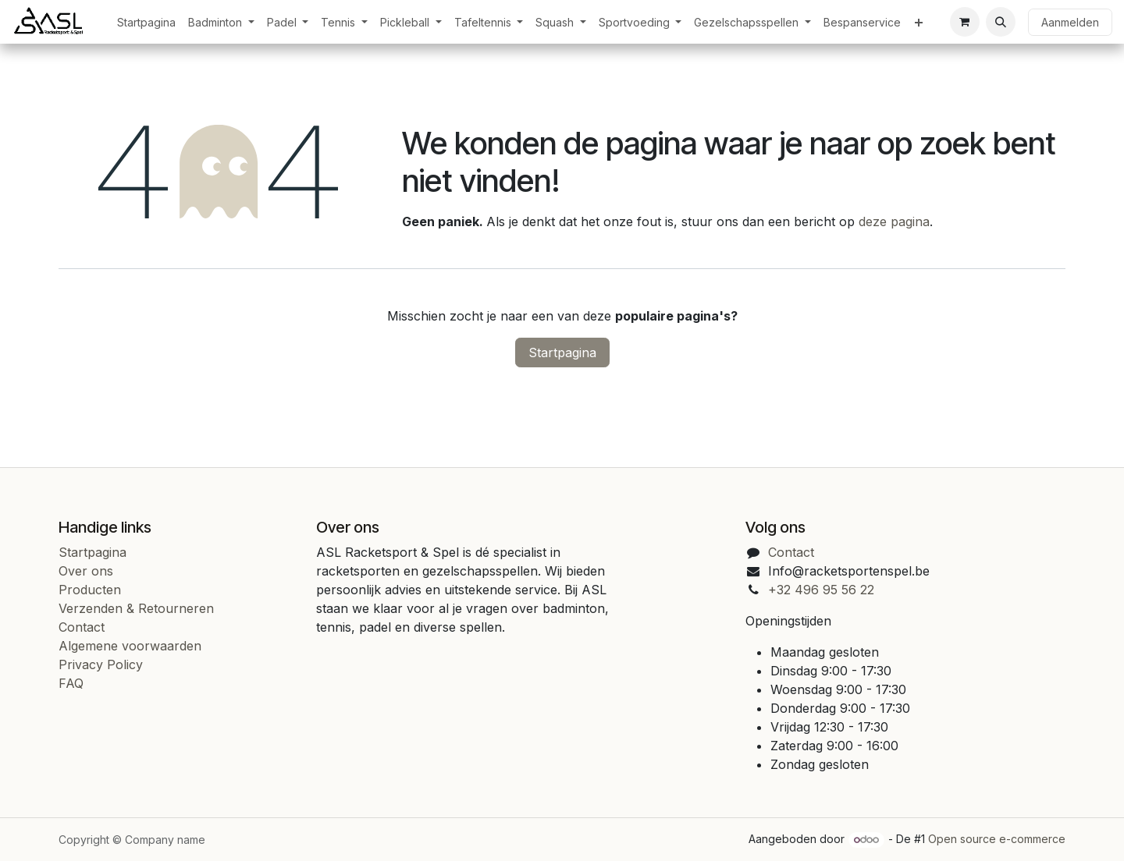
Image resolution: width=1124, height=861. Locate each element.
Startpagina (562, 352)
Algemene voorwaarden (130, 646)
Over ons (86, 571)
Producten (90, 589)
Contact (82, 627)
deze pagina (894, 221)
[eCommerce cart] (965, 22)
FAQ (71, 683)
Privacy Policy (101, 664)
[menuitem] (146, 22)
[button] (1001, 22)
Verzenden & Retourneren (136, 608)
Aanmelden (1070, 22)
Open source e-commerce (996, 838)
